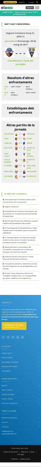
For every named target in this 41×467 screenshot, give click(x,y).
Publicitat (14, 459)
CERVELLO (30, 134)
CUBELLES (8, 143)
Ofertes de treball (8, 394)
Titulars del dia (7, 353)
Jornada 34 (11, 41)
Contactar (5, 427)
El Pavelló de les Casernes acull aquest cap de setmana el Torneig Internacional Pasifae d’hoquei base (20, 213)
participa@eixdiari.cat (9, 434)
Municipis (22, 2)
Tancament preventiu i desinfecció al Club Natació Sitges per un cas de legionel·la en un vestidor (20, 266)
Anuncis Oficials (7, 399)
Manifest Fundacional (9, 418)
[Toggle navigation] (37, 8)
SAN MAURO (9, 134)
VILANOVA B (31, 176)
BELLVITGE (8, 148)
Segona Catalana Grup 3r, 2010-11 (26, 12)
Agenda (4, 385)
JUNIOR (29, 143)
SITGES (29, 138)
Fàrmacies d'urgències (9, 403)
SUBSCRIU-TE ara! (10, 2)
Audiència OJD (25, 459)
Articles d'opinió (7, 358)
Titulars (31, 2)
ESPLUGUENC (32, 171)
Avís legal (20, 454)
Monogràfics (6, 371)
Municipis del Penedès (9, 366)
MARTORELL (9, 171)
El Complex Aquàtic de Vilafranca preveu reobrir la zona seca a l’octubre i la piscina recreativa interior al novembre (19, 240)
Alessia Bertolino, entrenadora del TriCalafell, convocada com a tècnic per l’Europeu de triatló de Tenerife (18, 249)
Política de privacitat (10, 452)
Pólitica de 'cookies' (28, 452)
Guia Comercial (7, 390)
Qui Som (5, 422)
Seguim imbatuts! (12, 207)
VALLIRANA (8, 176)
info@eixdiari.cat (7, 431)
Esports (30, 8)
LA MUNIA (8, 166)
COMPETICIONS (8, 12)
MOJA (6, 138)
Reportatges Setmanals (10, 362)
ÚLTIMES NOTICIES (20, 14)
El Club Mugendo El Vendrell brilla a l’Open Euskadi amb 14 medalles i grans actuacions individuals (20, 230)
